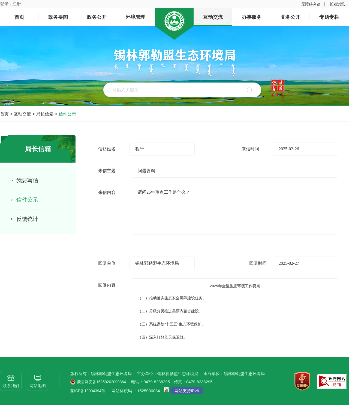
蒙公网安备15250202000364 (101, 382)
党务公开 (290, 17)
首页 (19, 17)
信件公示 (67, 114)
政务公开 (97, 17)
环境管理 (135, 17)
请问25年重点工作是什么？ (235, 210)
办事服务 (251, 17)
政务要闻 (58, 17)
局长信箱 (44, 114)
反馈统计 (27, 219)
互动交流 (213, 17)
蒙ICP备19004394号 (87, 391)
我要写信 (27, 180)
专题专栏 (329, 17)
